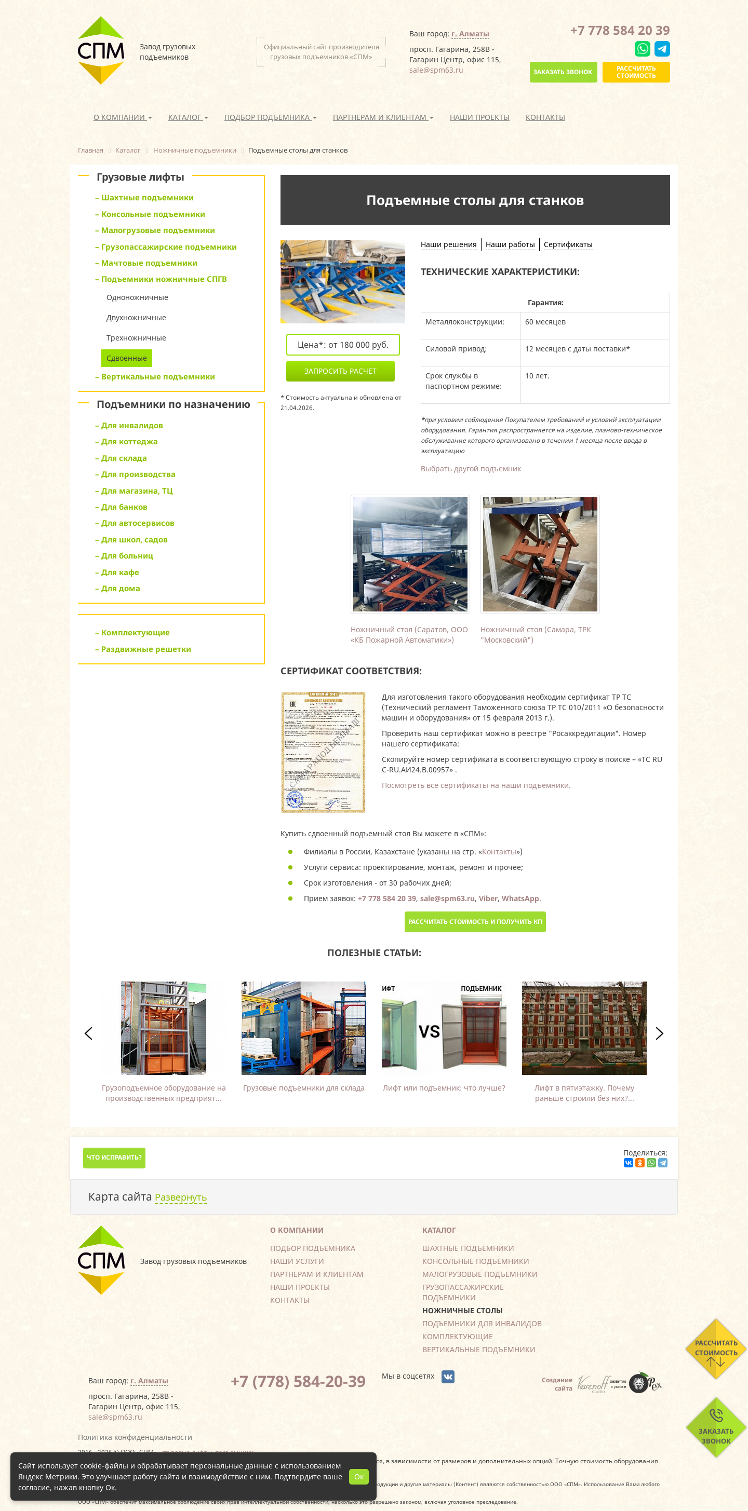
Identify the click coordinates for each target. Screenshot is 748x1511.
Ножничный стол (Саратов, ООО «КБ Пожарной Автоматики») (409, 634)
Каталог (439, 1230)
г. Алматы (470, 33)
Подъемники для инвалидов (482, 1323)
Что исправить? (114, 1157)
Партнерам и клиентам (317, 1274)
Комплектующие (457, 1336)
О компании (297, 1230)
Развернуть (181, 1197)
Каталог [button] (188, 117)
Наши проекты (480, 117)
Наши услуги (297, 1261)
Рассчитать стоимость (636, 72)
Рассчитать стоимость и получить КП (475, 921)
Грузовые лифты (140, 177)
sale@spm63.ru (436, 70)
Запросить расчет (340, 371)
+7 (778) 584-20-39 (298, 1381)
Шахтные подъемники (468, 1248)
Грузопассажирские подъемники (463, 1292)
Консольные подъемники (475, 1261)
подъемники (234, 1452)
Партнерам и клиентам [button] (383, 117)
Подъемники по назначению (173, 404)
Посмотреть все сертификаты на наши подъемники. (476, 785)
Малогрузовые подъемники (480, 1274)
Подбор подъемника (312, 1248)
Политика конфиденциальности (135, 1437)
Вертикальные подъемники (479, 1349)
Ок (359, 1476)
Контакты (545, 117)
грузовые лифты (187, 1452)
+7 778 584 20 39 (620, 29)
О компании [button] (123, 117)
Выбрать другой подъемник (471, 468)
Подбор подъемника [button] (270, 117)
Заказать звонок (562, 71)
